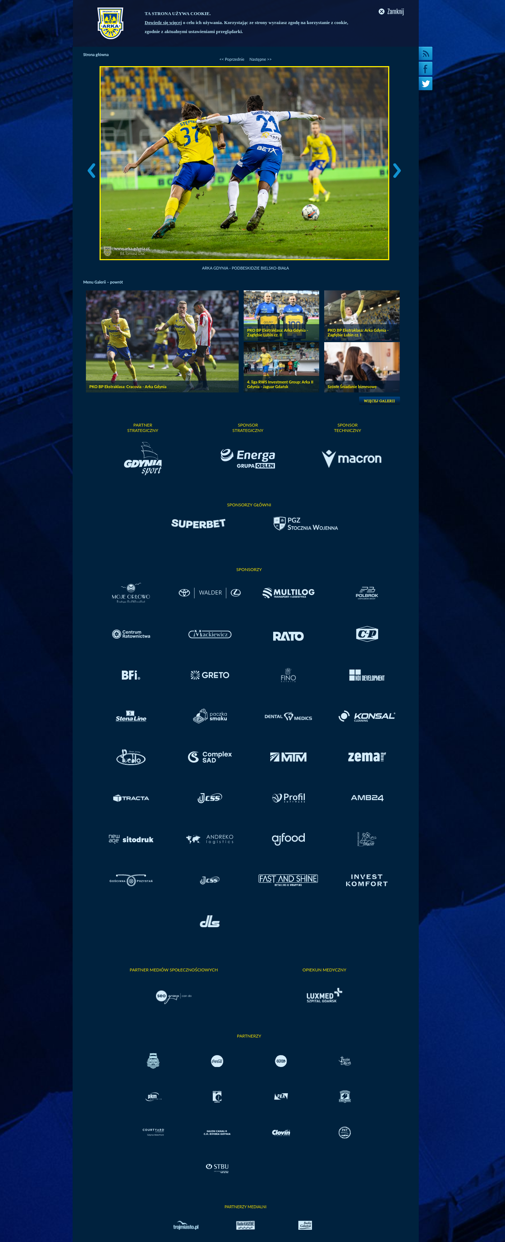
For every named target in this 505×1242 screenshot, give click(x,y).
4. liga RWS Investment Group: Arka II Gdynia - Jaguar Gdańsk (280, 384)
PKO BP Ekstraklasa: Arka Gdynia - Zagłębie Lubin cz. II (277, 332)
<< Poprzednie (231, 59)
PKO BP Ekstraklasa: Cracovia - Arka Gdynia (128, 386)
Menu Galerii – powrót (103, 282)
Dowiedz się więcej (163, 22)
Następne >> (260, 59)
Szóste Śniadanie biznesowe (352, 386)
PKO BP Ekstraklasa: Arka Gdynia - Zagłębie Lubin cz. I (358, 332)
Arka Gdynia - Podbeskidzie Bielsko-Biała (245, 268)
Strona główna (96, 54)
